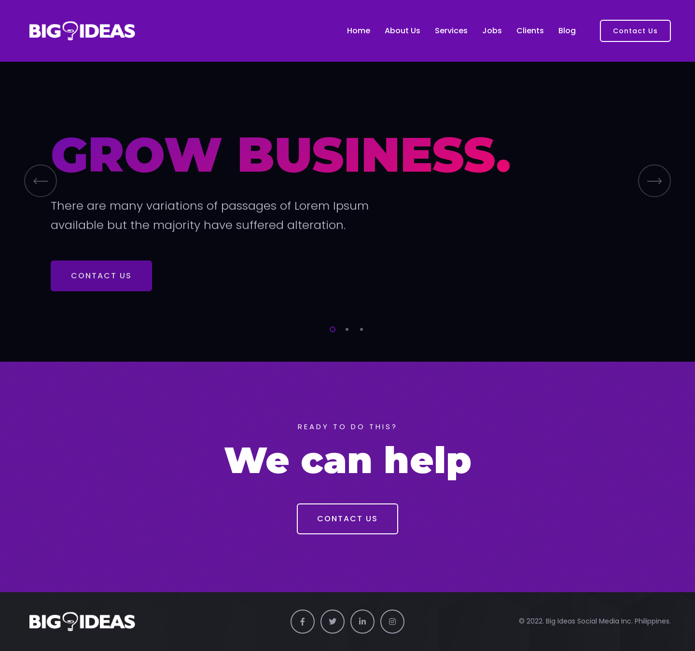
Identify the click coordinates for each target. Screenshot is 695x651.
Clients (530, 30)
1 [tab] (330, 328)
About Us (402, 30)
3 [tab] (359, 328)
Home (358, 30)
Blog (567, 30)
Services (451, 30)
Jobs (492, 30)
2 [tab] (345, 328)
